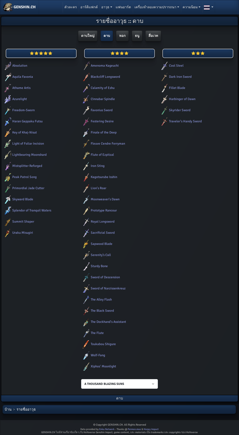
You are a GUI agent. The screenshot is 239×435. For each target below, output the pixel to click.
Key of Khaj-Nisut (20, 132)
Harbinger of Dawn (177, 99)
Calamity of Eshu (98, 88)
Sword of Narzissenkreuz (103, 288)
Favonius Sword (97, 110)
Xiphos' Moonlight (98, 366)
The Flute (92, 333)
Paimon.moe (134, 429)
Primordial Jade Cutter (23, 188)
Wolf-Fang (93, 355)
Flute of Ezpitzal (97, 155)
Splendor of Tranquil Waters (27, 210)
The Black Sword (97, 311)
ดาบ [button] (107, 36)
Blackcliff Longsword (100, 77)
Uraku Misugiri (18, 233)
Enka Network (107, 429)
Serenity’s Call (96, 255)
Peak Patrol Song (20, 177)
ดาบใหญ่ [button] (87, 36)
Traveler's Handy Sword (180, 121)
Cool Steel (171, 66)
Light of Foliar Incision (23, 144)
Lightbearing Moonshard (25, 155)
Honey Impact (151, 429)
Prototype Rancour (99, 210)
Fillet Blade (172, 88)
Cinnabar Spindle (98, 99)
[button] (208, 7)
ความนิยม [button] (190, 7)
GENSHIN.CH (19, 7)
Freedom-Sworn (19, 110)
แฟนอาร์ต (123, 7)
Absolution (15, 66)
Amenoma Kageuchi (100, 66)
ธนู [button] (137, 36)
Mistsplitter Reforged (22, 166)
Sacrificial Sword (98, 233)
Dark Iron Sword (175, 77)
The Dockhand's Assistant (103, 322)
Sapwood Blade (96, 244)
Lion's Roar (93, 188)
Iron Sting (93, 166)
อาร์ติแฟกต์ (89, 7)
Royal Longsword (98, 222)
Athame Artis (16, 88)
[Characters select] (119, 384)
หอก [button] (122, 36)
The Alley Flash (96, 299)
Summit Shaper (18, 222)
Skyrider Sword (174, 110)
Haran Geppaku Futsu (23, 121)
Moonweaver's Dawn (100, 199)
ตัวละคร (70, 7)
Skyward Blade (18, 199)
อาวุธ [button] (105, 7)
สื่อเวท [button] (153, 36)
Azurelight (15, 99)
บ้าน (8, 409)
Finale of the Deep (99, 132)
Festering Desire (97, 121)
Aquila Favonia (18, 77)
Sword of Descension (100, 277)
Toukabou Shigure (98, 344)
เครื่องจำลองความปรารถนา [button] (155, 7)
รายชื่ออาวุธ (26, 409)
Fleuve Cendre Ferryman (103, 144)
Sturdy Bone (94, 266)
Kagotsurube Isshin (99, 177)
